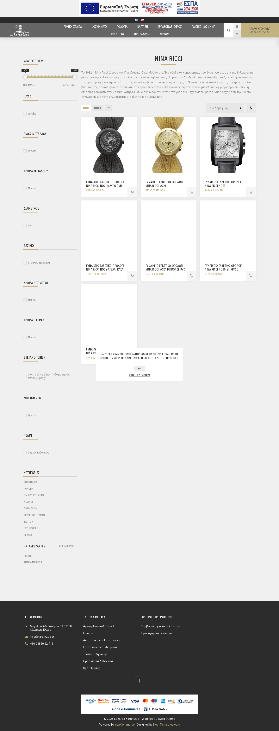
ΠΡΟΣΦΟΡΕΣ (31, 528)
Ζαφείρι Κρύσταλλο (38, 452)
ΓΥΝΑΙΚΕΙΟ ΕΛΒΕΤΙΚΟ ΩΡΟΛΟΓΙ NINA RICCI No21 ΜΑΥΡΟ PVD (105, 184)
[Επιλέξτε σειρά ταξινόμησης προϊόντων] (225, 108)
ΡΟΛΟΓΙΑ (28, 488)
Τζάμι (28, 435)
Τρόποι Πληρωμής (95, 654)
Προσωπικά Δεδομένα (98, 661)
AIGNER (28, 555)
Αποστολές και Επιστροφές (102, 640)
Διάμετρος (31, 208)
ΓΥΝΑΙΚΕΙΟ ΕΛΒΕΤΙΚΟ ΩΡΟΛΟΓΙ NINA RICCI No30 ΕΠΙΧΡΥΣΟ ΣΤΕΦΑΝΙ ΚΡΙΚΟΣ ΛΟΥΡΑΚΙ (223, 269)
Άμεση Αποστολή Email (98, 626)
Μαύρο (32, 188)
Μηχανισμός (32, 398)
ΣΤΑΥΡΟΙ (28, 502)
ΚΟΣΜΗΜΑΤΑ (30, 482)
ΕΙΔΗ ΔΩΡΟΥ (30, 508)
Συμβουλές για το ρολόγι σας (161, 626)
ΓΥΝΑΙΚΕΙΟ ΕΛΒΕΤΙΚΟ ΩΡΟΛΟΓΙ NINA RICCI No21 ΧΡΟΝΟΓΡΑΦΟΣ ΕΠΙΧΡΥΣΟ (164, 186)
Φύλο (27, 97)
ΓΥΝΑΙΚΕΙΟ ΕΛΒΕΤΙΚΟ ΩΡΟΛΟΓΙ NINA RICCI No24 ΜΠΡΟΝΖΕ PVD (165, 267)
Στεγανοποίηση (34, 357)
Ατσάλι (32, 151)
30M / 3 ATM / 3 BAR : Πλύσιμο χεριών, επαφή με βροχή (49, 376)
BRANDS (28, 535)
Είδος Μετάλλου (35, 134)
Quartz (32, 415)
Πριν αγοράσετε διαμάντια (158, 633)
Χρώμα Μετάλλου (36, 171)
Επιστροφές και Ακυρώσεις (101, 647)
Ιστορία (88, 633)
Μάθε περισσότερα (139, 375)
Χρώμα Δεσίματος (36, 283)
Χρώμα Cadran (34, 320)
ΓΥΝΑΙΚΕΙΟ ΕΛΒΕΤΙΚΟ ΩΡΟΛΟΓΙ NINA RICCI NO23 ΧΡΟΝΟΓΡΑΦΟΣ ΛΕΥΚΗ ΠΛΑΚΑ (223, 186)
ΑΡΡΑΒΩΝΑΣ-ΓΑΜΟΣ (34, 515)
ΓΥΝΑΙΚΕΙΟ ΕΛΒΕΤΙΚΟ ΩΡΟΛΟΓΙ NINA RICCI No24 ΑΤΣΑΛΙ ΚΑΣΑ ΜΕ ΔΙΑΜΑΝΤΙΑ (105, 269)
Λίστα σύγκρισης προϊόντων (251, 108)
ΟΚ (139, 368)
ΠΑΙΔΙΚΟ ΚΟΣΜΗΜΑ (34, 495)
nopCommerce (125, 724)
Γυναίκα (32, 113)
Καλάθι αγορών (260, 30)
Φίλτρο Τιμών (34, 61)
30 (29, 225)
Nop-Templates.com (166, 724)
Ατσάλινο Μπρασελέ (39, 262)
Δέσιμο (29, 246)
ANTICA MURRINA (33, 562)
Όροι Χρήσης (91, 668)
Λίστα (108, 108)
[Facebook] (139, 680)
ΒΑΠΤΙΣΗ (28, 521)
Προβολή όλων (66, 546)
